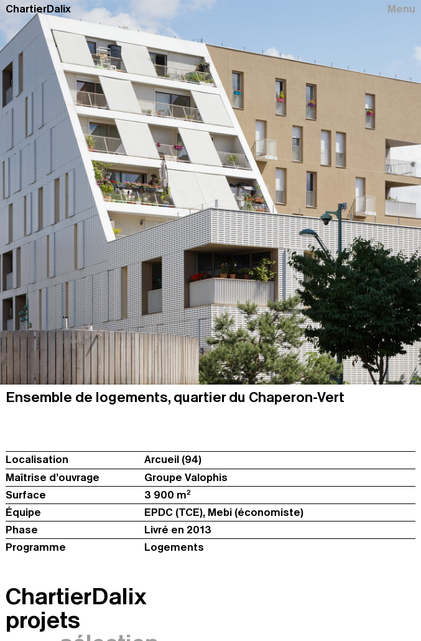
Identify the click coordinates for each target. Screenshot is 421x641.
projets (43, 620)
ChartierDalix (38, 9)
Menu (401, 9)
